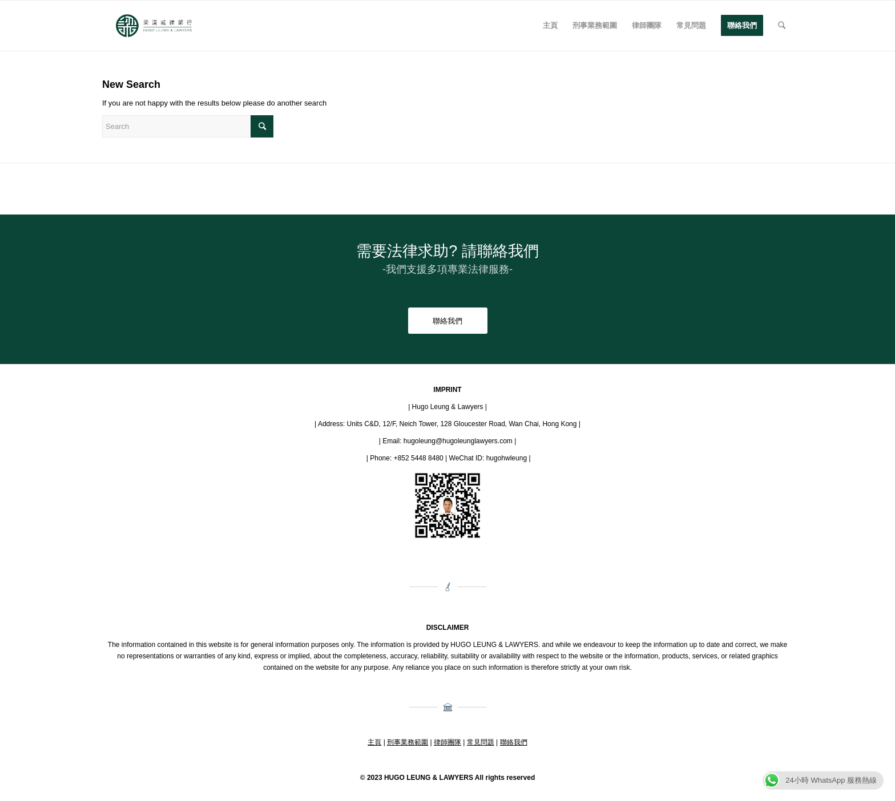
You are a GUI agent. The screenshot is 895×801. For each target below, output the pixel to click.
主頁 (374, 742)
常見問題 (480, 742)
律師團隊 (447, 742)
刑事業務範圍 (407, 742)
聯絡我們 (513, 742)
